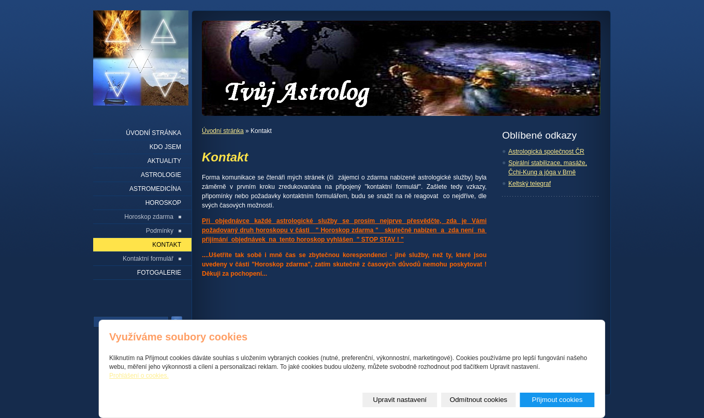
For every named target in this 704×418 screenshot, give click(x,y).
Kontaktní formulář (148, 258)
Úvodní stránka (223, 131)
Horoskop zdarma (148, 216)
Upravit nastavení (400, 400)
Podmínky (159, 230)
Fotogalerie (159, 272)
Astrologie (161, 174)
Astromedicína (155, 188)
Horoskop (163, 202)
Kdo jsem (165, 147)
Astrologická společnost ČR (546, 151)
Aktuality (164, 161)
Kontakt (166, 244)
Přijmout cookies (557, 400)
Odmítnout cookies (478, 400)
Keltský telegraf (529, 183)
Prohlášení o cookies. (139, 375)
